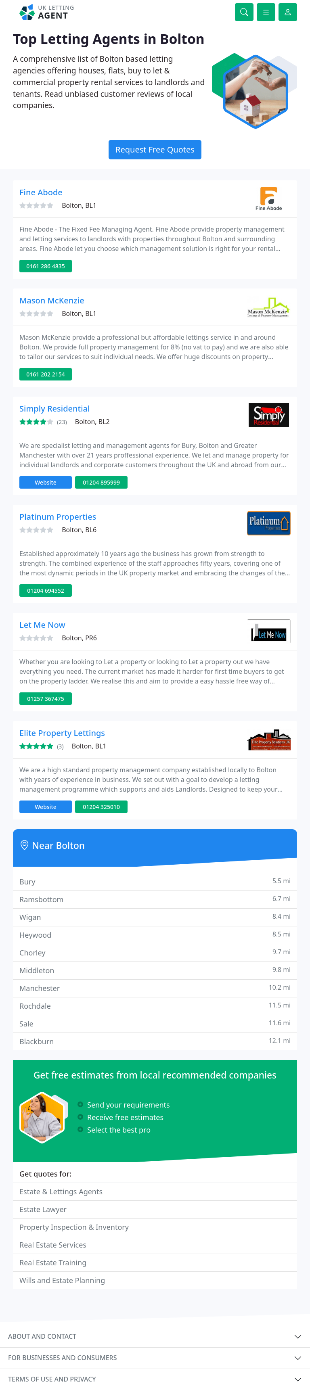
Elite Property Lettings (62, 732)
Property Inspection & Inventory (74, 1227)
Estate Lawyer (43, 1209)
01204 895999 (101, 482)
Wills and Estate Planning (62, 1280)
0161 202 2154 (45, 374)
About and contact (42, 1336)
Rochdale (155, 1006)
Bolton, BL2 (92, 421)
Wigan (155, 917)
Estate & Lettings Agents (61, 1191)
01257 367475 (45, 698)
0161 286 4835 (45, 266)
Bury (155, 881)
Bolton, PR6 (79, 637)
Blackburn (155, 1041)
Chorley (155, 952)
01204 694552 (45, 590)
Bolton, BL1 (79, 205)
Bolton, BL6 (79, 529)
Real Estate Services (52, 1245)
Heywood (155, 935)
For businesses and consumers (62, 1357)
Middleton (155, 970)
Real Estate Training (52, 1262)
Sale (155, 1023)
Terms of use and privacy (52, 1379)
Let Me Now (42, 624)
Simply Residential (54, 408)
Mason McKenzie (51, 300)
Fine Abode (41, 192)
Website (46, 482)
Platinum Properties (57, 516)
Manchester (155, 988)
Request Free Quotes (155, 149)
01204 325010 (101, 807)
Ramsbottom (155, 899)
